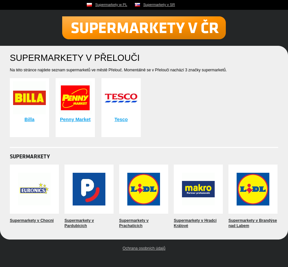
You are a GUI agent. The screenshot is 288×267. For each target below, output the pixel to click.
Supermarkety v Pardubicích (79, 223)
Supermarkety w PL (111, 5)
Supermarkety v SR (159, 5)
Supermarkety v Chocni (32, 220)
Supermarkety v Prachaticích (134, 223)
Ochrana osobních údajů (144, 248)
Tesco (121, 119)
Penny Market (75, 119)
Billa (29, 119)
